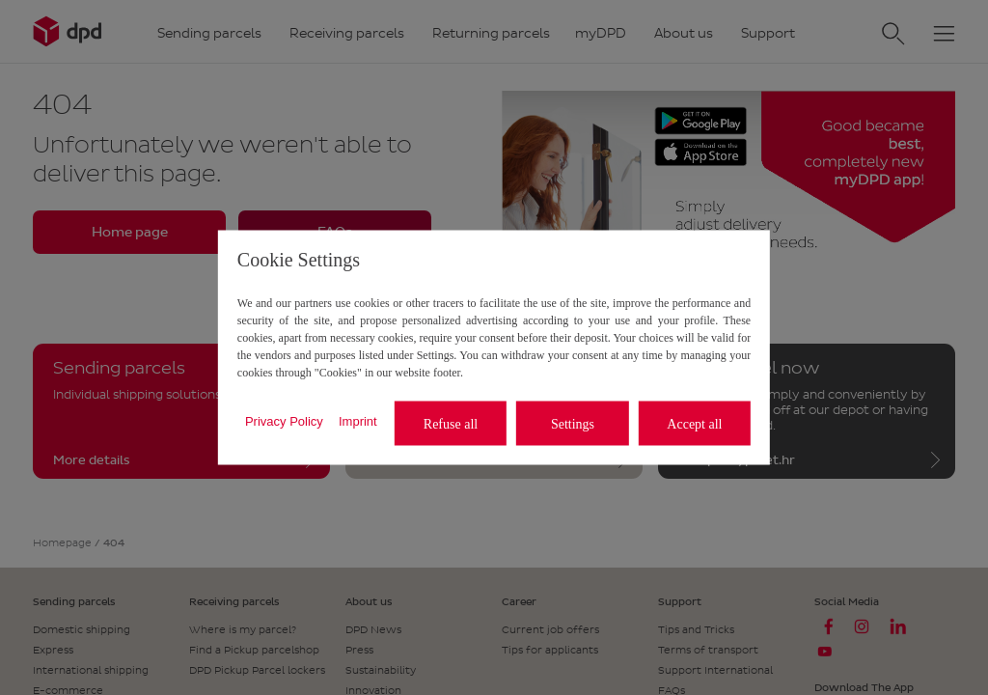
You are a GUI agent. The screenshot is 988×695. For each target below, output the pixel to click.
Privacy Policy (284, 420)
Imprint (358, 420)
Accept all (694, 423)
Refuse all (451, 423)
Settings (572, 423)
